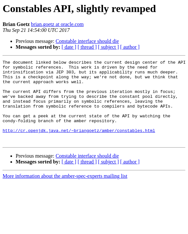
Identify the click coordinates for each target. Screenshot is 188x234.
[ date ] (69, 47)
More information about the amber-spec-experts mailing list (65, 192)
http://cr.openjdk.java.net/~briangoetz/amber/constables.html (79, 145)
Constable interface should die (87, 41)
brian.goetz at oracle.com (57, 24)
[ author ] (130, 47)
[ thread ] (87, 47)
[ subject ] (108, 47)
